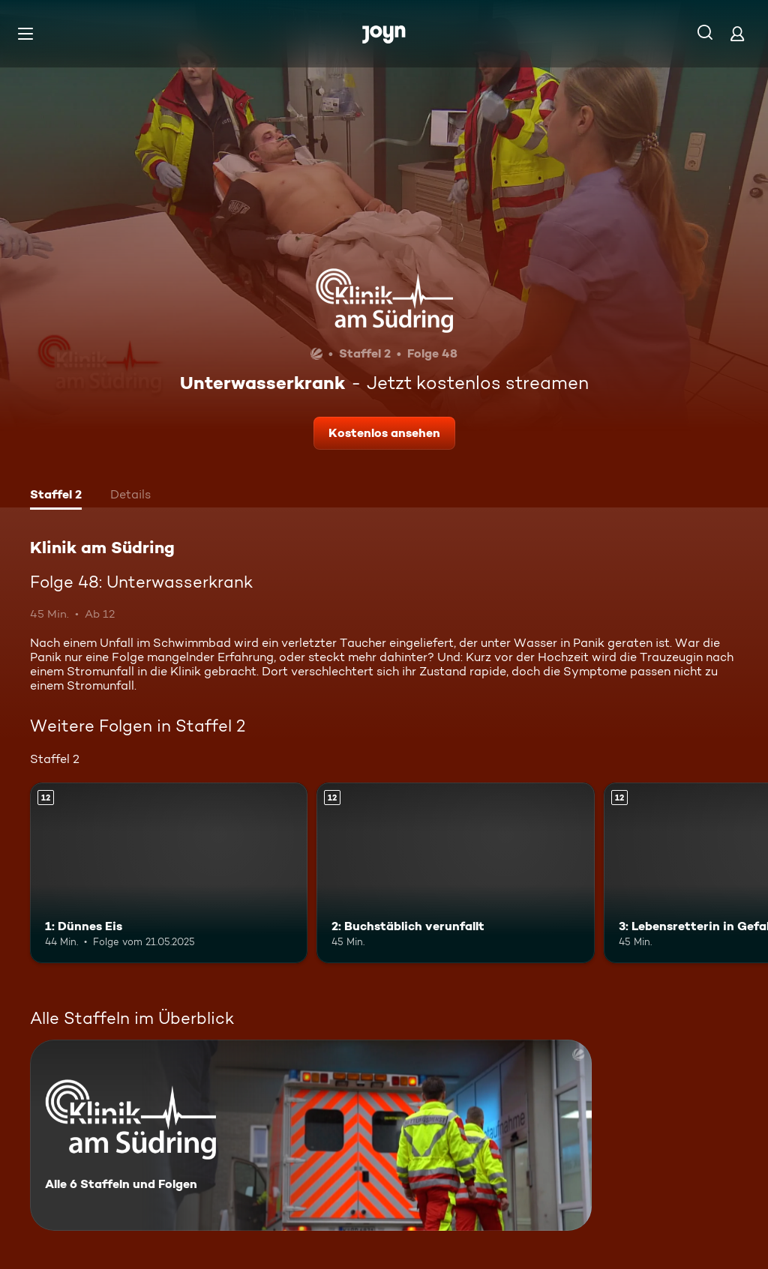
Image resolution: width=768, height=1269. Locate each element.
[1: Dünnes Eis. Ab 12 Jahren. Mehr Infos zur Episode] (169, 873)
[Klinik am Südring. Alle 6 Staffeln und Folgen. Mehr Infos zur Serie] (311, 1135)
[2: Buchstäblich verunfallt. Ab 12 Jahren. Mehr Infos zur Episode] (455, 873)
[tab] (56, 496)
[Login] (737, 33)
